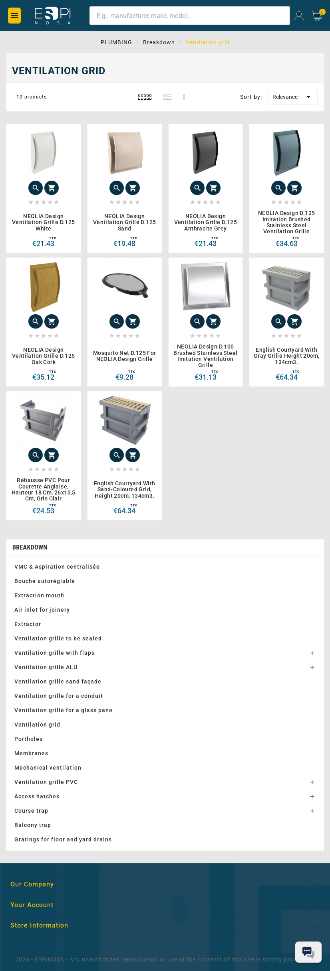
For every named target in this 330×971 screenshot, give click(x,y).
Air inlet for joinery (42, 610)
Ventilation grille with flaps (54, 653)
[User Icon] (299, 15)
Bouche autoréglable (44, 581)
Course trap (31, 811)
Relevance (292, 97)
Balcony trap (32, 825)
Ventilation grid (37, 724)
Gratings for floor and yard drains (63, 839)
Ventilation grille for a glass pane (63, 710)
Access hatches (37, 796)
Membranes (31, 753)
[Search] (189, 15)
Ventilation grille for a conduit (58, 696)
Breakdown (29, 547)
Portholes (28, 739)
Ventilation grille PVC (46, 782)
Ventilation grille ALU (46, 667)
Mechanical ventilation (48, 767)
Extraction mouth (39, 595)
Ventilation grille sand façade (57, 681)
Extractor (27, 624)
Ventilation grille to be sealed (58, 638)
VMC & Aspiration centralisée (57, 566)
